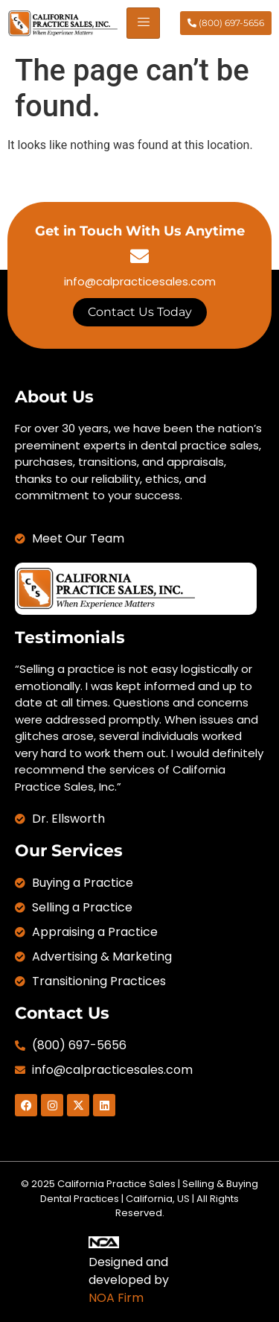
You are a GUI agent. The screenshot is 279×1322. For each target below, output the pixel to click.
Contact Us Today (140, 312)
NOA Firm (116, 1297)
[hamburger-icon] (143, 23)
